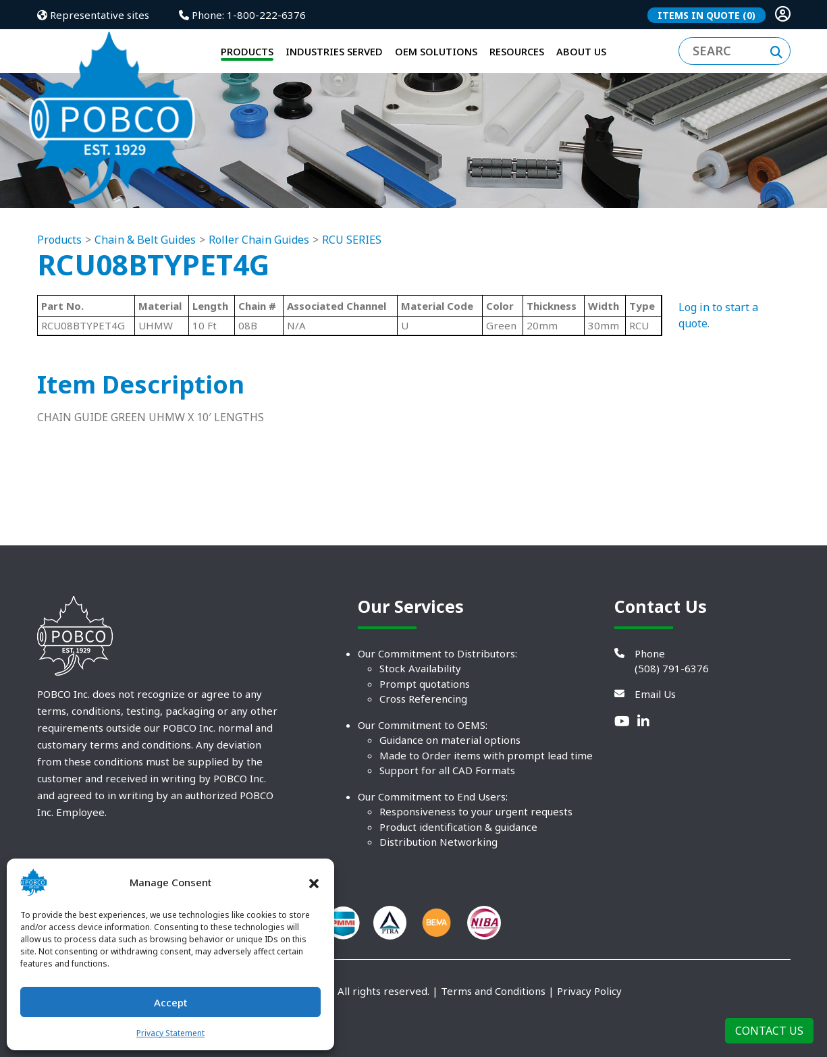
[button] (314, 882)
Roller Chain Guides (259, 274)
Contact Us (769, 1030)
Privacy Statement (170, 1033)
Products (59, 274)
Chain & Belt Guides (145, 274)
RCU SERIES (351, 274)
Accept (171, 1002)
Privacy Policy (589, 1025)
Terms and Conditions (493, 1025)
